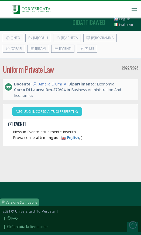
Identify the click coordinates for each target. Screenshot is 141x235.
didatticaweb (89, 22)
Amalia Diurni (50, 84)
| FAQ (10, 218)
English (122, 19)
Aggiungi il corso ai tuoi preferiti (47, 111)
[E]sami (38, 48)
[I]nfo (13, 37)
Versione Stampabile (19, 202)
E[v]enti (62, 48)
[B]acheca (67, 37)
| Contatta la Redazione (25, 226)
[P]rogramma (100, 37)
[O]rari (14, 48)
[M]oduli (38, 37)
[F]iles (87, 48)
